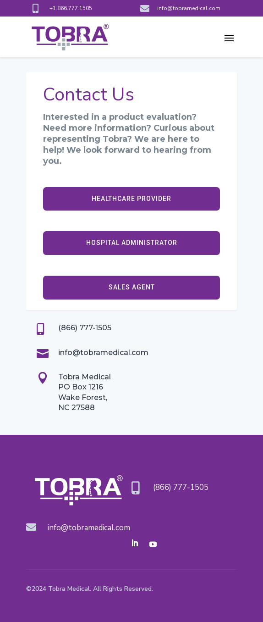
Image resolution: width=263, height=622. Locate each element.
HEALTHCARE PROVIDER (131, 198)
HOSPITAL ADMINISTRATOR (131, 242)
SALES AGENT (132, 287)
